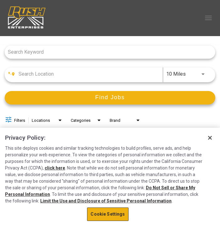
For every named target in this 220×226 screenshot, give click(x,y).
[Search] (110, 98)
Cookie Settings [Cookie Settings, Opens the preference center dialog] (108, 214)
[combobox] (107, 52)
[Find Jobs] (110, 98)
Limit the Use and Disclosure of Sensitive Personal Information (106, 200)
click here (55, 167)
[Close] (210, 138)
